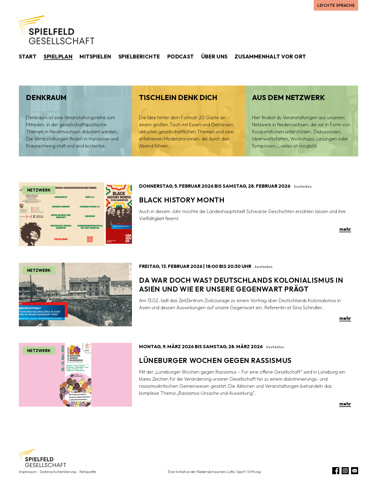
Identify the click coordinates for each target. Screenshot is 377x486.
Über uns (214, 56)
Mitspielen (95, 56)
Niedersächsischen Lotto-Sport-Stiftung (229, 471)
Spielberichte (139, 56)
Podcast (180, 56)
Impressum (28, 471)
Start (28, 56)
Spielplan (58, 56)
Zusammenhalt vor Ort (270, 56)
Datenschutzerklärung (58, 471)
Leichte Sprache (336, 5)
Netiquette (88, 471)
